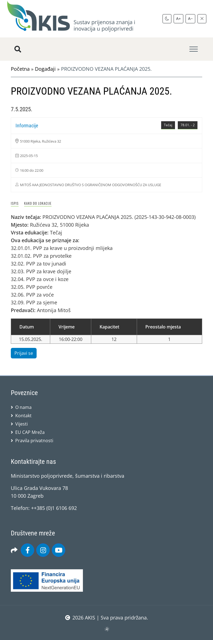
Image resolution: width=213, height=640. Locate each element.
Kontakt (23, 416)
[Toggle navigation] (193, 49)
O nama (23, 407)
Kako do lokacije (38, 203)
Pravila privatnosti (34, 440)
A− (190, 18)
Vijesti (21, 424)
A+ (178, 18)
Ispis (15, 203)
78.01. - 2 (188, 125)
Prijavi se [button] (23, 353)
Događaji (45, 68)
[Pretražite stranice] (18, 49)
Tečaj (168, 125)
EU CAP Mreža (30, 432)
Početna (20, 68)
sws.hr (107, 629)
